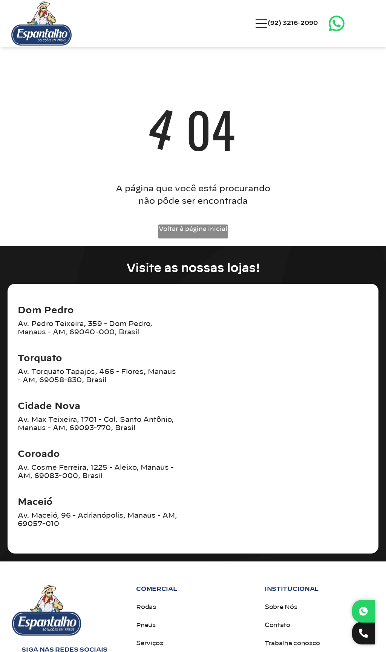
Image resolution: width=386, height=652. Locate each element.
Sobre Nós (281, 607)
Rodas (146, 607)
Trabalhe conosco (292, 643)
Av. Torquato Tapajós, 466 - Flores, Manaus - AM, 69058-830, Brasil (97, 376)
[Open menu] (261, 23)
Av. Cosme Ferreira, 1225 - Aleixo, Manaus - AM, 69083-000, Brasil (96, 472)
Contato (277, 625)
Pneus (145, 625)
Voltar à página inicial (193, 229)
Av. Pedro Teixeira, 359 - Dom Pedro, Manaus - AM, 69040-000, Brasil (85, 328)
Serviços (149, 643)
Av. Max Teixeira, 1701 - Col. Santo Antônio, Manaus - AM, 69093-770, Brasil (96, 424)
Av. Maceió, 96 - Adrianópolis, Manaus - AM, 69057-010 (97, 519)
